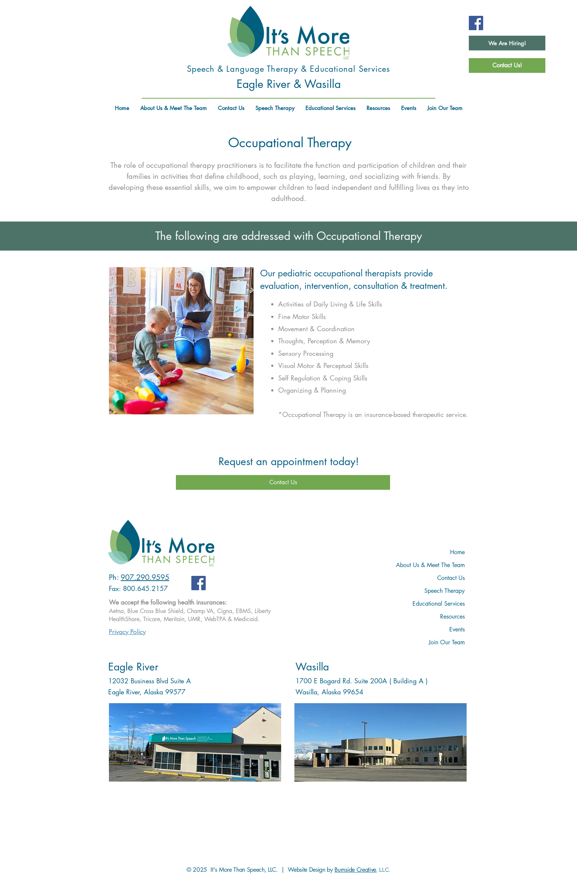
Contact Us (451, 578)
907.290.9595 (145, 577)
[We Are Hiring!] (507, 43)
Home (457, 552)
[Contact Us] (283, 482)
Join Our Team (447, 642)
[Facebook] (476, 23)
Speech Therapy (444, 591)
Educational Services (439, 604)
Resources (452, 616)
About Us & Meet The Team (430, 565)
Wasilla (312, 666)
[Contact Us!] (507, 65)
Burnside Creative (355, 870)
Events (457, 629)
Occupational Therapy (289, 142)
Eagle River (133, 666)
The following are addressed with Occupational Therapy (288, 236)
